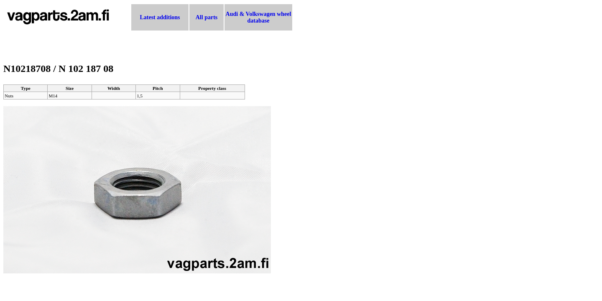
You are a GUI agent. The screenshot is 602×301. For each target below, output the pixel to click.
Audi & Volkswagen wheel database (258, 17)
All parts (207, 17)
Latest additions (160, 17)
